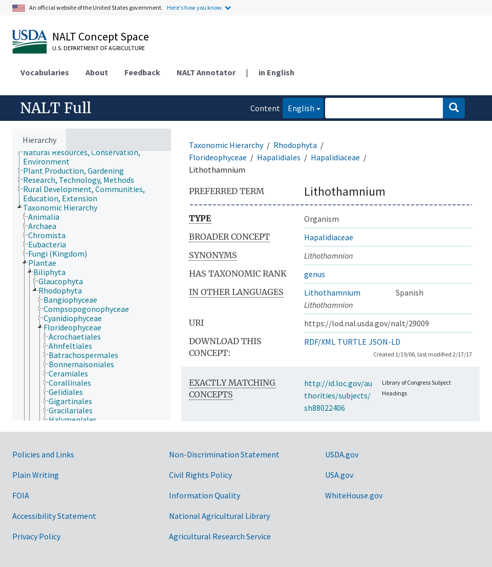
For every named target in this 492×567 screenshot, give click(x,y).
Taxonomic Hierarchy (226, 145)
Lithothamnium (332, 292)
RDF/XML (319, 342)
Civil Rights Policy (200, 475)
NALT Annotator (206, 72)
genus (314, 274)
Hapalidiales (279, 157)
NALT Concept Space (100, 36)
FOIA (20, 495)
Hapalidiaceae (335, 157)
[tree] (91, 286)
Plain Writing (35, 475)
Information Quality (204, 495)
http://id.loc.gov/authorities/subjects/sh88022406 (338, 395)
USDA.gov (341, 454)
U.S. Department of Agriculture (98, 48)
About (96, 72)
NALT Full (55, 108)
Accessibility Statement (54, 516)
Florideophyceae (218, 157)
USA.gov (339, 475)
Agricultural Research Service (220, 536)
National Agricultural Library (219, 516)
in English (276, 72)
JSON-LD (384, 342)
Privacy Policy (36, 536)
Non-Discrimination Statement (224, 454)
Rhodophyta (295, 145)
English (298, 107)
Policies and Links (43, 454)
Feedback (142, 72)
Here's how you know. (195, 7)
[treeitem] (101, 157)
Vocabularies (44, 72)
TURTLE (352, 342)
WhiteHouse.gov (353, 495)
